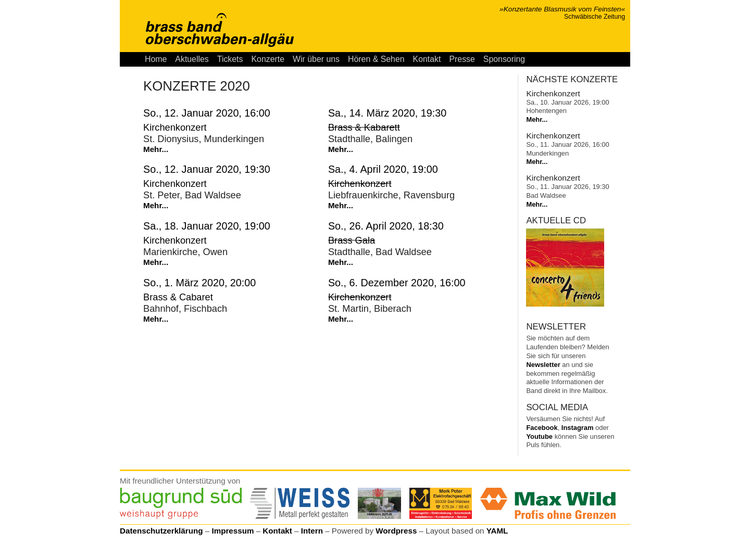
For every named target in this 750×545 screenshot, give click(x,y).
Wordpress (396, 530)
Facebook (541, 428)
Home (156, 59)
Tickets (230, 59)
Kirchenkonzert (175, 127)
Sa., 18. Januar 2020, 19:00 (206, 226)
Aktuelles (191, 59)
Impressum (232, 530)
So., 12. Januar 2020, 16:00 (206, 113)
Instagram (577, 428)
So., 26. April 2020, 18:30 (386, 226)
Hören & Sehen (376, 59)
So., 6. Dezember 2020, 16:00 (397, 282)
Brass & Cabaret (178, 296)
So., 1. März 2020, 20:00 (199, 282)
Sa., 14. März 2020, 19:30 (387, 113)
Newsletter (543, 365)
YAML (497, 530)
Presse (461, 59)
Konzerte (267, 59)
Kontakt (427, 59)
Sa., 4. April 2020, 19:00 (383, 169)
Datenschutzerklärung (161, 530)
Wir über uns (316, 59)
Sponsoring (504, 59)
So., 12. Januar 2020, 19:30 (206, 169)
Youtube (539, 436)
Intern (312, 530)
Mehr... (155, 149)
